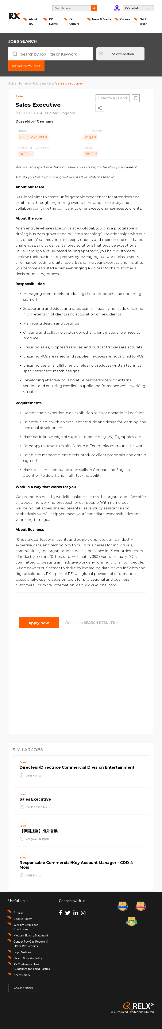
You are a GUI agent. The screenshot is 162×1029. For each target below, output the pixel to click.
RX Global (132, 8)
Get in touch (143, 21)
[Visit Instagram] (84, 913)
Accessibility (22, 975)
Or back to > (91, 623)
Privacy (18, 912)
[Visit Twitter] (69, 913)
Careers (125, 19)
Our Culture (74, 21)
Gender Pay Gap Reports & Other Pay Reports (31, 944)
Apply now (38, 623)
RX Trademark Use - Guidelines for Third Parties (32, 966)
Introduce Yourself (26, 66)
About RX (33, 21)
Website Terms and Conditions (26, 927)
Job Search (41, 83)
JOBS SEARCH (22, 41)
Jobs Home (18, 83)
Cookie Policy (23, 918)
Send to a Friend (112, 98)
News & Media (101, 19)
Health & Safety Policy (28, 958)
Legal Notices (22, 952)
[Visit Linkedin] (76, 913)
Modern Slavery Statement (31, 935)
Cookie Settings (23, 987)
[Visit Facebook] (62, 913)
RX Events (53, 21)
